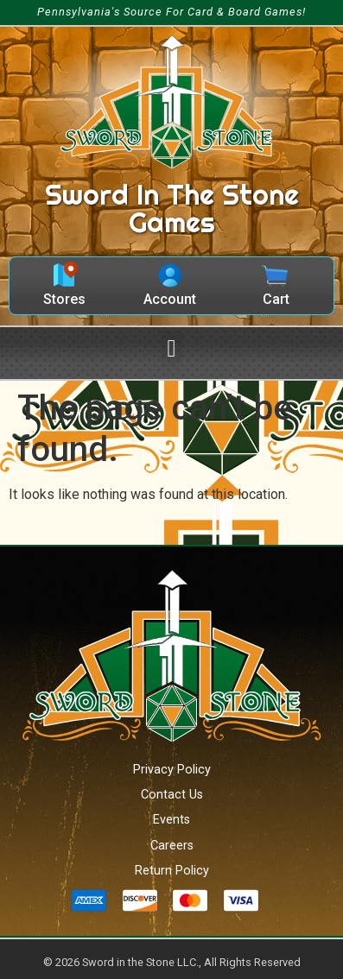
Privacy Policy (172, 769)
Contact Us (172, 794)
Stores (64, 299)
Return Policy (172, 870)
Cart (276, 299)
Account (169, 299)
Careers (172, 845)
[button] (171, 349)
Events (171, 819)
